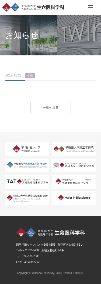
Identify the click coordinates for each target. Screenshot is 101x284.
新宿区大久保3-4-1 (69, 244)
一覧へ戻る (51, 107)
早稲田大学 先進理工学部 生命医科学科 (33, 7)
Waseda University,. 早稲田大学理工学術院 (57, 273)
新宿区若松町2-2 (51, 250)
